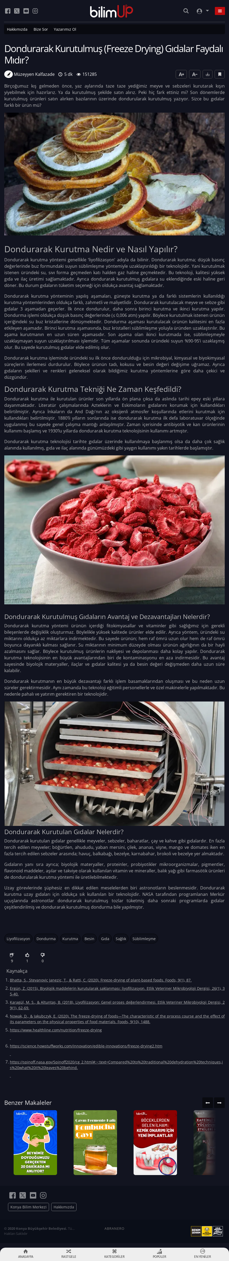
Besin (89, 938)
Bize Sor (41, 29)
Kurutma (70, 938)
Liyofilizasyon (18, 938)
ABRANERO (114, 1233)
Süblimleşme (144, 938)
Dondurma (46, 938)
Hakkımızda (17, 29)
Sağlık (121, 938)
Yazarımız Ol (65, 29)
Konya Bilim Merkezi (28, 1211)
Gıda (105, 938)
